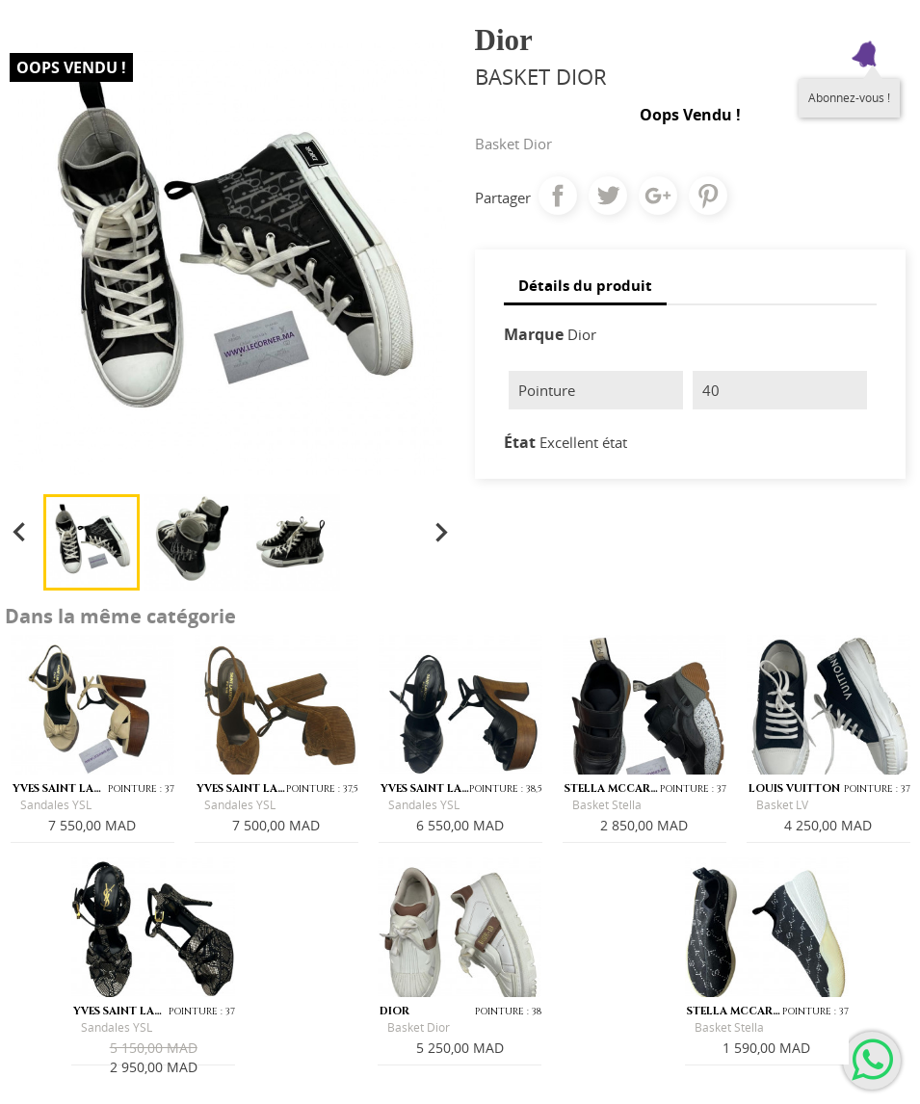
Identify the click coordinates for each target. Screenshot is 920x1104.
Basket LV (782, 805)
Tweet (608, 195)
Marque (534, 334)
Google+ (658, 195)
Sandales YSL (56, 805)
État (520, 442)
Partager (558, 195)
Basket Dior (418, 1027)
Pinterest (708, 195)
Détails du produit (585, 285)
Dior (581, 334)
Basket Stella (607, 805)
